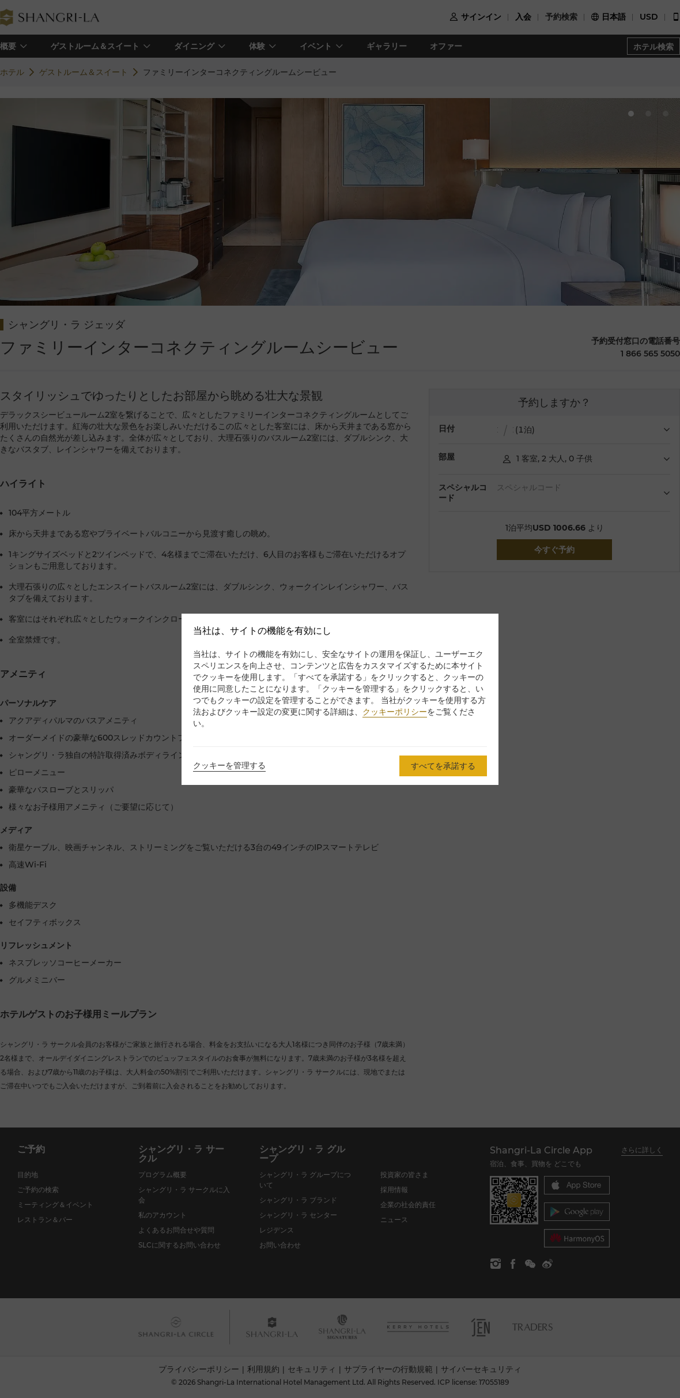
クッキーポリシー (394, 711)
